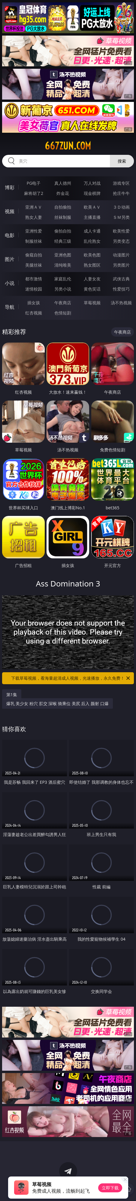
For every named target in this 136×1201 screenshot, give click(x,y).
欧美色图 (92, 255)
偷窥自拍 (33, 255)
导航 (9, 307)
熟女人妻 (33, 217)
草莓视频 (92, 302)
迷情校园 (33, 289)
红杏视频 (33, 313)
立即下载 (110, 1188)
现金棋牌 (92, 193)
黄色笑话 (92, 289)
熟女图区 (92, 265)
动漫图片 (121, 255)
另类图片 (121, 265)
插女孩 (33, 302)
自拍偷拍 (62, 207)
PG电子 (34, 183)
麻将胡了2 (33, 193)
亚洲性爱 (33, 231)
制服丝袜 (33, 241)
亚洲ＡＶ (33, 207)
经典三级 (62, 241)
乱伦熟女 (92, 241)
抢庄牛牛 (121, 193)
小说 (9, 283)
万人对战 (92, 183)
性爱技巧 (121, 289)
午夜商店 (62, 302)
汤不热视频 (121, 302)
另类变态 (121, 241)
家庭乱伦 (62, 279)
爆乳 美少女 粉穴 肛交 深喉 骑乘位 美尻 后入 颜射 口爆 (57, 703)
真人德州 (62, 183)
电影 (9, 235)
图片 (9, 259)
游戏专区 (121, 183)
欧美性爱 (121, 231)
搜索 (122, 161)
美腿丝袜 (33, 265)
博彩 (9, 187)
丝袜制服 (62, 217)
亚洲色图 (62, 255)
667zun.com (68, 146)
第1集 (11, 694)
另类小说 (62, 289)
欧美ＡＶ (92, 207)
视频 (9, 211)
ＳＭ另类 (121, 217)
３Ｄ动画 (121, 207)
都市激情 (33, 279)
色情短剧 (62, 313)
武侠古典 (121, 279)
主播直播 (92, 217)
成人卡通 (92, 231)
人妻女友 (92, 279)
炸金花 (62, 193)
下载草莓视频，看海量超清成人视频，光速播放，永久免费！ (71, 678)
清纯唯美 (62, 265)
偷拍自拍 (62, 231)
